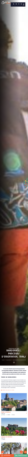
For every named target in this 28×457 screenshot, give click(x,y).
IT (23, 4)
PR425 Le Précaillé (6, 412)
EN (16, 4)
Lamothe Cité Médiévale (6, 437)
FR (18, 4)
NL (13, 4)
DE (21, 4)
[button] (2, 452)
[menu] (26, 5)
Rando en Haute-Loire (8, 390)
